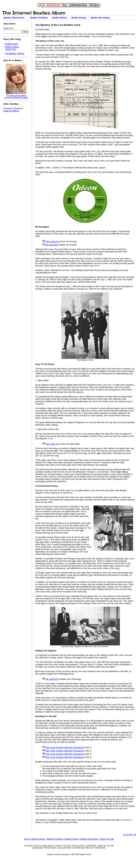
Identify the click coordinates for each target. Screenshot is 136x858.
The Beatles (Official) (14, 53)
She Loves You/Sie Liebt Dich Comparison (63, 747)
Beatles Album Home (15, 18)
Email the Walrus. (11, 111)
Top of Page (128, 835)
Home (27, 839)
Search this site (107, 839)
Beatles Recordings (101, 18)
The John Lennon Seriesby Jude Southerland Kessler (16, 96)
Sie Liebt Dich (50, 245)
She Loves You (50, 241)
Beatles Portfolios (39, 18)
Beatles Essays (79, 18)
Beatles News (11, 44)
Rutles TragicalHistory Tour (12, 48)
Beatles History (60, 18)
